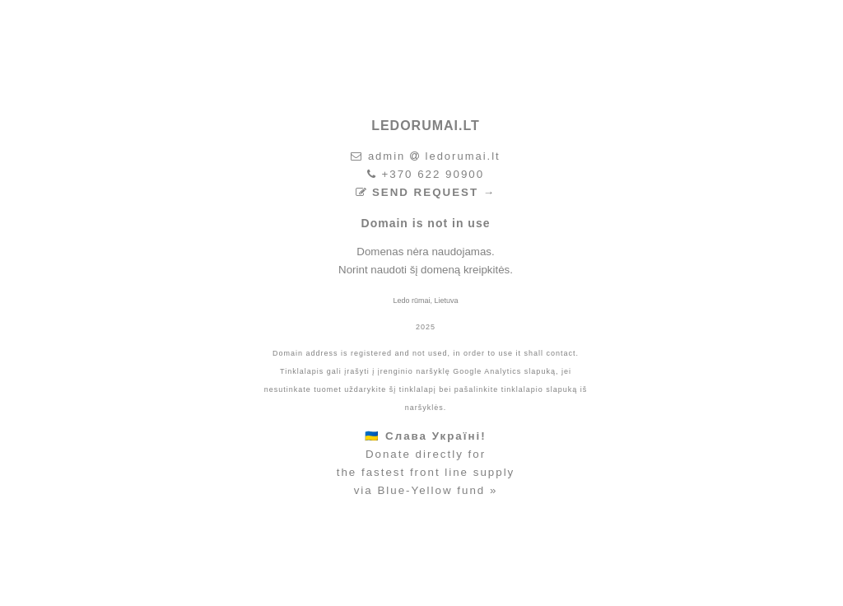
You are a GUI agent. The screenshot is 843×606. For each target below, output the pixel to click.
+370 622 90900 (432, 174)
